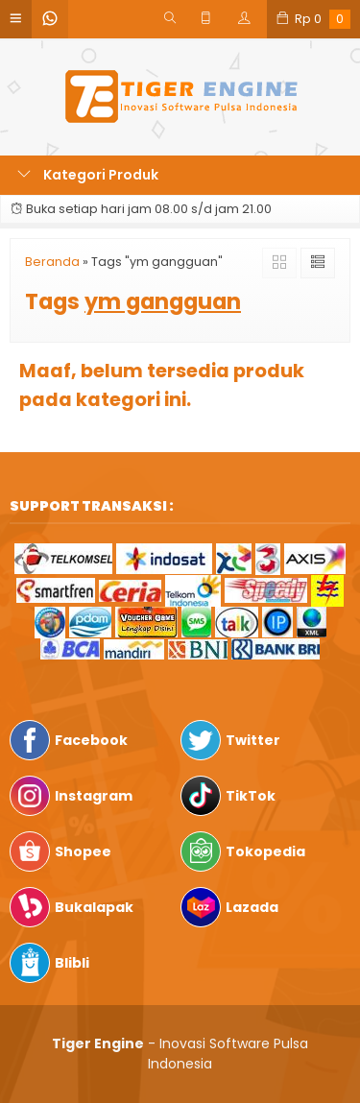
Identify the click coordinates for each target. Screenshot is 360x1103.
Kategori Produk (87, 174)
